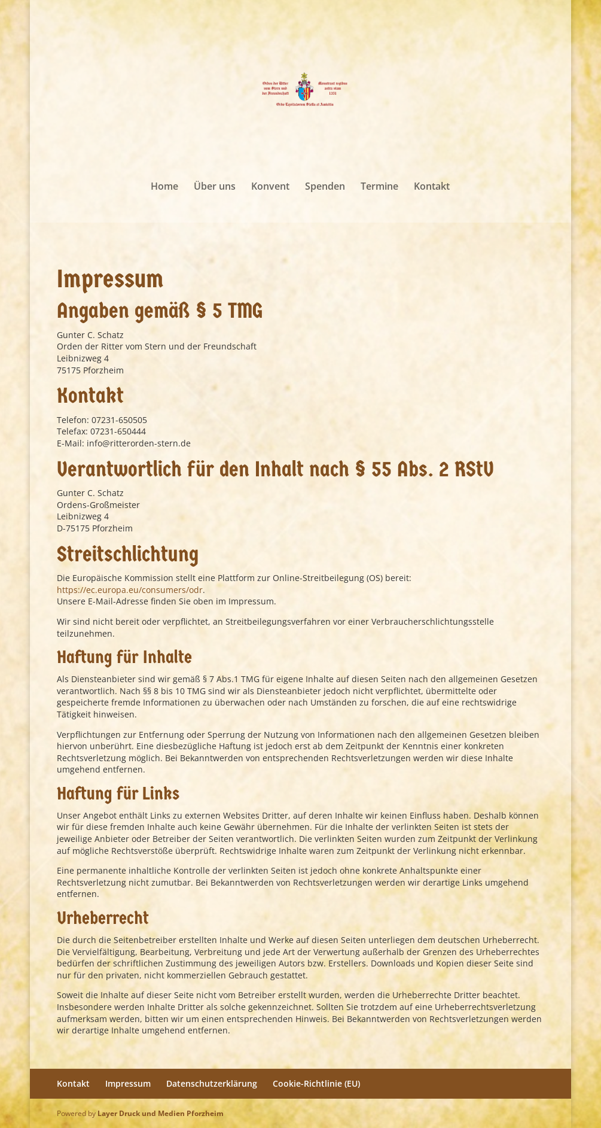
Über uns (215, 187)
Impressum (128, 1083)
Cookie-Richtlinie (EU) (316, 1083)
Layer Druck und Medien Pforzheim (160, 1113)
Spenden (325, 187)
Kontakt (432, 187)
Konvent (270, 187)
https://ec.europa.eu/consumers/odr (130, 589)
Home (164, 187)
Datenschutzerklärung (211, 1083)
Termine (379, 187)
